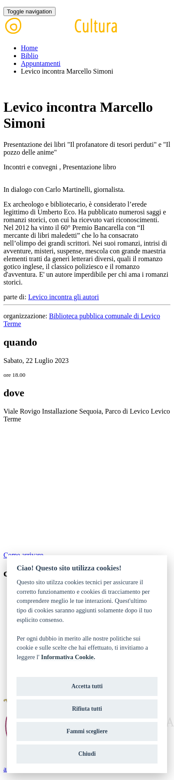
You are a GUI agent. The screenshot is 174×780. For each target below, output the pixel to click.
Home (29, 48)
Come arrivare (23, 555)
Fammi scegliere (87, 731)
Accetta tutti (86, 686)
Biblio (29, 55)
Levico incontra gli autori (63, 297)
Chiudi (86, 754)
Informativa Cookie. (68, 657)
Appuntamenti (41, 63)
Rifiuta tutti (87, 709)
